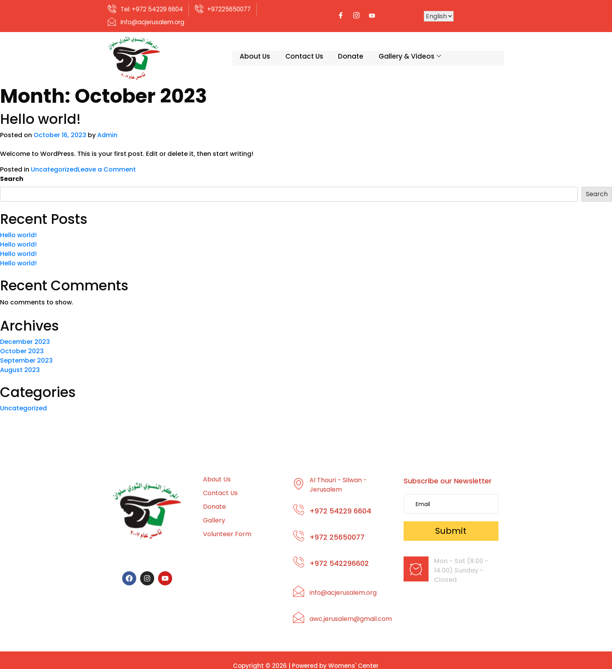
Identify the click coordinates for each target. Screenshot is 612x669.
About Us (220, 50)
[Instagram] (419, 12)
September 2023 (26, 353)
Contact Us (269, 50)
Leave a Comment (107, 161)
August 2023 (20, 362)
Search (11, 171)
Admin (107, 127)
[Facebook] (403, 12)
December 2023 (25, 334)
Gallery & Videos (376, 50)
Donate (316, 50)
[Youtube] (434, 12)
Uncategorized (54, 161)
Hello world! (40, 111)
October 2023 (22, 343)
